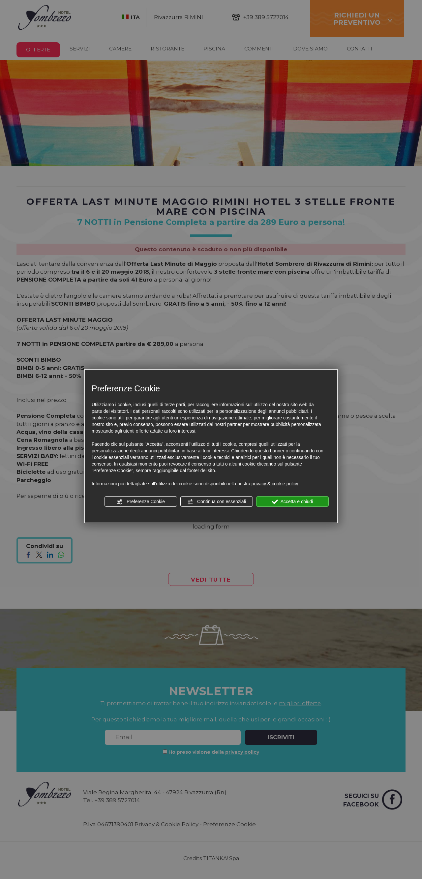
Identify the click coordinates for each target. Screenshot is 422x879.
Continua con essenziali (216, 502)
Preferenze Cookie (141, 502)
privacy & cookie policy (275, 483)
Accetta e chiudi (292, 502)
